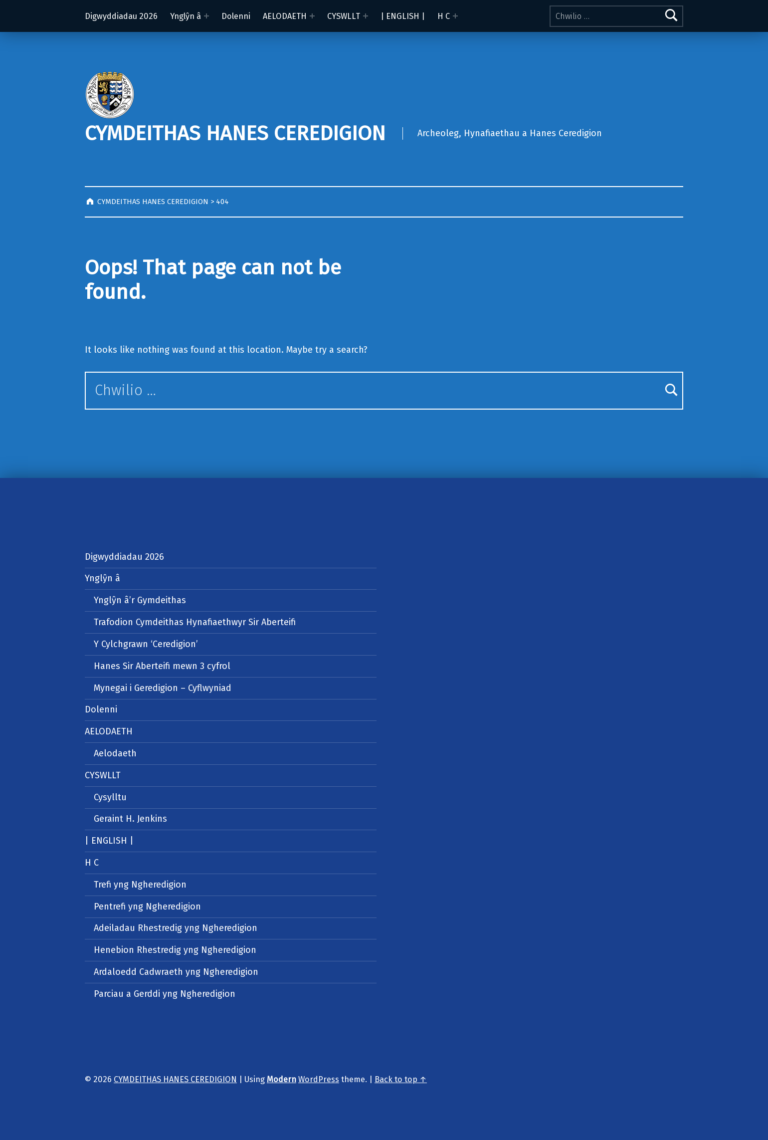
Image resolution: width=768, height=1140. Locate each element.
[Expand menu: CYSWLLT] (365, 15)
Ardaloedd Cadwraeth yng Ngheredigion (176, 971)
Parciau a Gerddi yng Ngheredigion (164, 993)
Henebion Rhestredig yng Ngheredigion (175, 949)
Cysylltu (110, 797)
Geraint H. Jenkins (130, 818)
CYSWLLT (343, 16)
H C (443, 16)
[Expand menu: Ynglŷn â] (206, 15)
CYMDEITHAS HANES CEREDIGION (235, 133)
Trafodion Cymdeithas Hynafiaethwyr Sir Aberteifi (195, 622)
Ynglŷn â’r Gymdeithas (140, 600)
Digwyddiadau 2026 (121, 16)
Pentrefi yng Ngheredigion (147, 906)
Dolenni (235, 16)
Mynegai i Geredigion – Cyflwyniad (162, 688)
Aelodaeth (115, 753)
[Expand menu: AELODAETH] (312, 15)
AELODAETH (285, 16)
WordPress (318, 1079)
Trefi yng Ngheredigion (140, 884)
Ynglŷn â (185, 16)
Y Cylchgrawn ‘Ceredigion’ (146, 644)
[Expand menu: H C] (455, 15)
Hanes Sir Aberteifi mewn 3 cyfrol (162, 666)
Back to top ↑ (401, 1079)
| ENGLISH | (403, 16)
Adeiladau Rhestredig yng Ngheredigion (175, 927)
